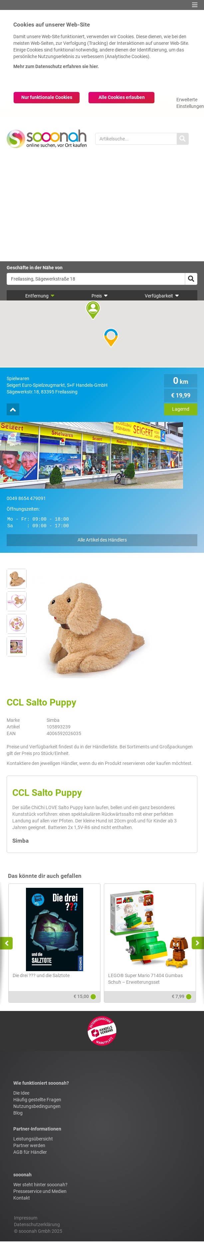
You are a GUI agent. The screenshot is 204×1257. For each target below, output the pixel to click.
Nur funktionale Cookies (46, 97)
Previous (9, 943)
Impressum (25, 1217)
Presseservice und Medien (40, 1191)
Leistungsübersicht (33, 1138)
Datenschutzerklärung (37, 1224)
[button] (194, 4)
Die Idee (21, 1093)
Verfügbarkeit (162, 295)
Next (196, 943)
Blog (18, 1113)
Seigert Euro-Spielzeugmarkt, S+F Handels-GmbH (57, 385)
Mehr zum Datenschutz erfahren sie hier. (56, 66)
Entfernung (40, 295)
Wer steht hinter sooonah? (40, 1184)
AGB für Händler (30, 1152)
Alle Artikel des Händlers (102, 540)
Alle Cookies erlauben (122, 97)
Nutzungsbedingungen (37, 1106)
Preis (100, 295)
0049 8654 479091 (26, 498)
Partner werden (29, 1145)
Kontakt (21, 1198)
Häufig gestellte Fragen (37, 1099)
